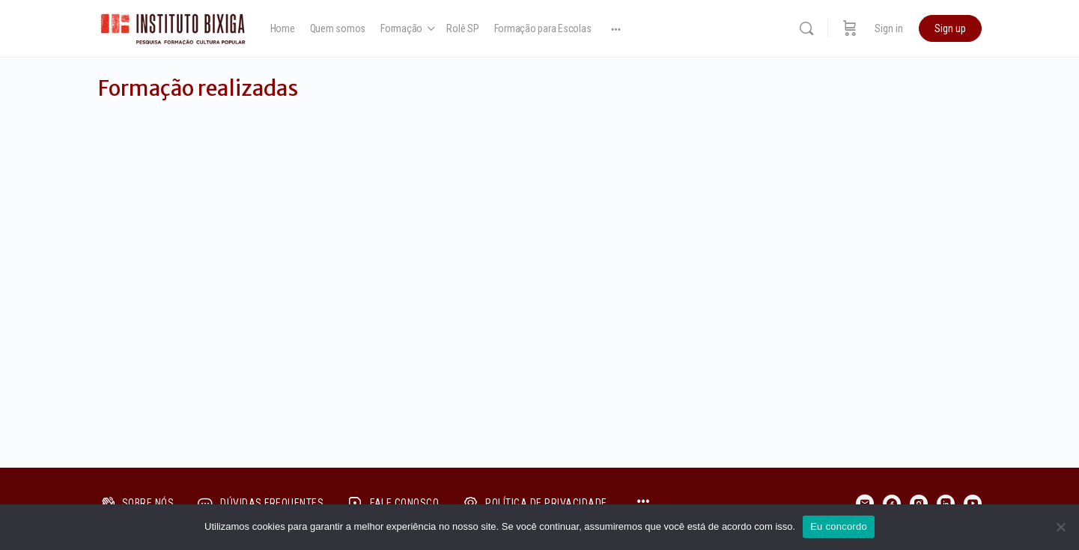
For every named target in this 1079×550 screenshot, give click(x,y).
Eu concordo (838, 526)
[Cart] (850, 28)
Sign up (950, 28)
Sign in (889, 28)
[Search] (806, 28)
